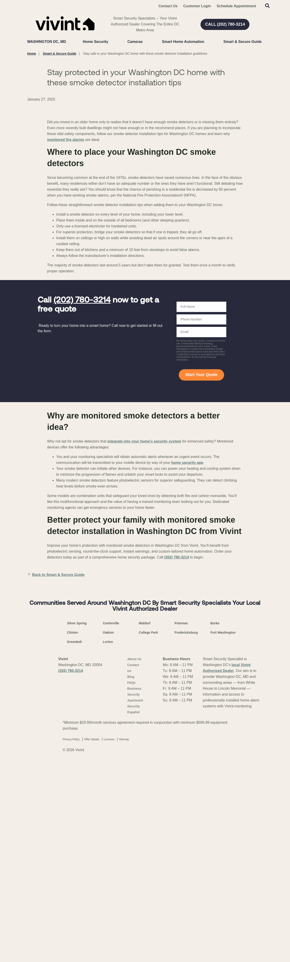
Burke (215, 823)
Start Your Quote (201, 479)
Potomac (181, 823)
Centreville (111, 823)
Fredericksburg (186, 832)
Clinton (72, 832)
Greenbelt (74, 841)
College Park (148, 832)
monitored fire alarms (65, 245)
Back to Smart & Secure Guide (56, 680)
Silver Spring (77, 823)
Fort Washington (223, 832)
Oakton (108, 832)
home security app (187, 568)
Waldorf (144, 823)
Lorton (108, 841)
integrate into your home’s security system (144, 546)
